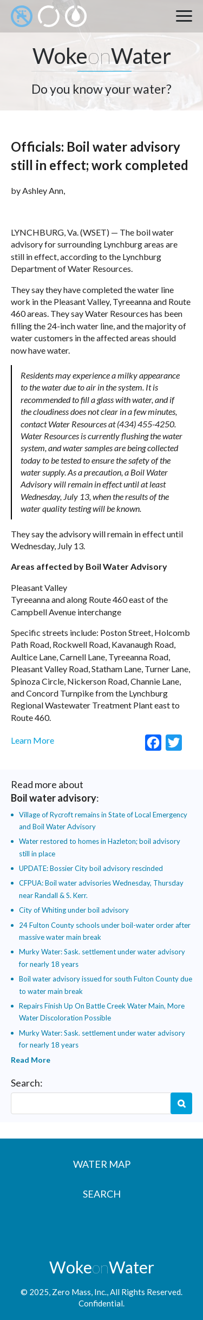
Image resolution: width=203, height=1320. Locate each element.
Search (181, 1103)
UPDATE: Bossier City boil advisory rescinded (91, 868)
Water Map (101, 1164)
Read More (30, 1059)
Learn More (32, 740)
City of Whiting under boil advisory (74, 910)
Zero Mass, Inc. (79, 1292)
